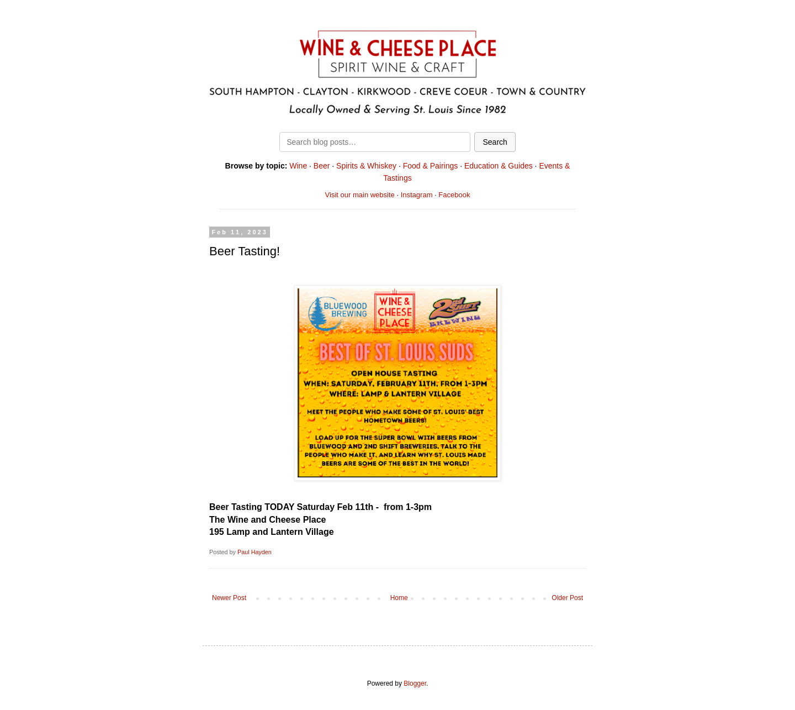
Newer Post (229, 598)
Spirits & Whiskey (366, 165)
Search (495, 142)
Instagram (417, 195)
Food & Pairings (430, 165)
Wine (298, 165)
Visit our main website (360, 195)
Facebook (454, 195)
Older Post (567, 598)
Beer (322, 165)
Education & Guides (498, 165)
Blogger (415, 683)
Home (399, 598)
